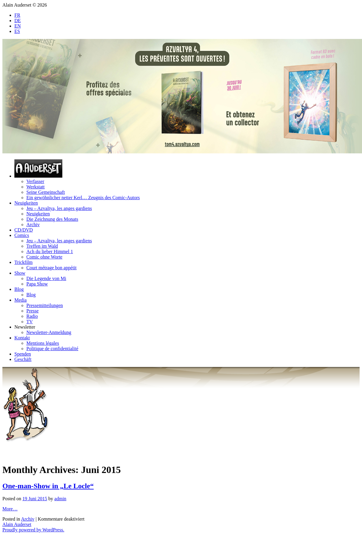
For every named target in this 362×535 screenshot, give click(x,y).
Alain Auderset (16, 524)
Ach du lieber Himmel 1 (49, 251)
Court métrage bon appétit (51, 267)
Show (19, 273)
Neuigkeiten (26, 202)
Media (20, 300)
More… (10, 508)
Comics (21, 235)
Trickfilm (23, 262)
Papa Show (37, 283)
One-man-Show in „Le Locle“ (48, 486)
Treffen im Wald (42, 246)
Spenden (22, 353)
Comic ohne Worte (44, 256)
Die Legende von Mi (46, 278)
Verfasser (35, 181)
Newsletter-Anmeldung (48, 332)
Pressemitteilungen (44, 305)
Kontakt (22, 337)
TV (29, 321)
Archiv (33, 224)
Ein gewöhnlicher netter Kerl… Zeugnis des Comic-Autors (83, 197)
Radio (32, 316)
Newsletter (24, 327)
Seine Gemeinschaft (45, 192)
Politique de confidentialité (52, 348)
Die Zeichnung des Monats (52, 219)
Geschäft (22, 359)
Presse (32, 310)
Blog (19, 289)
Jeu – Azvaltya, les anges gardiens (59, 208)
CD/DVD (23, 229)
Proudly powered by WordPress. (33, 529)
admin (60, 498)
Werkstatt (35, 186)
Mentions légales (42, 343)
